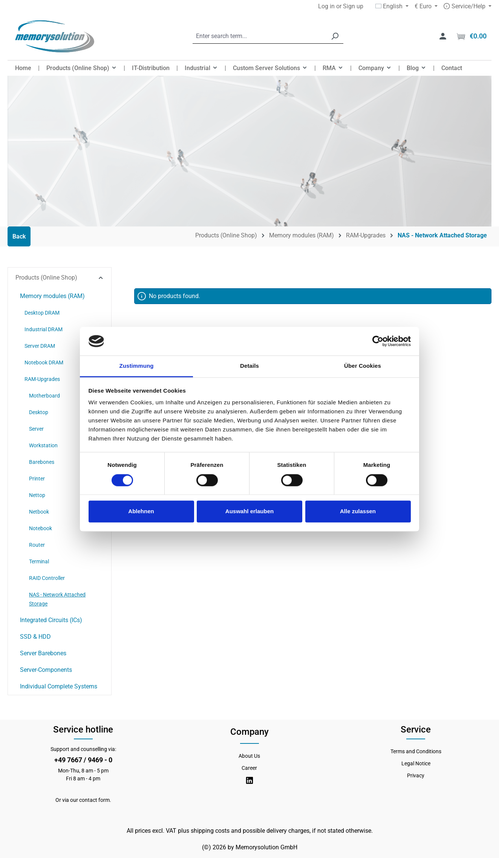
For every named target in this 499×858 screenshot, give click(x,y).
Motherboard (44, 396)
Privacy (415, 775)
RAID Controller (47, 578)
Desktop (38, 412)
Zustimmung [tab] (136, 366)
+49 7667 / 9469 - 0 (83, 760)
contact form (94, 800)
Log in (326, 6)
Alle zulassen (358, 511)
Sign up (353, 6)
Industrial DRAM (43, 329)
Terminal (39, 561)
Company (249, 731)
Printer (37, 479)
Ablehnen (141, 511)
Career (249, 768)
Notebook (40, 528)
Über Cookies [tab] (362, 366)
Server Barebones (43, 653)
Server (36, 429)
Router (37, 545)
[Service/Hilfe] (467, 6)
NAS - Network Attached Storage (57, 599)
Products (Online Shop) (59, 277)
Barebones (41, 462)
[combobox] (259, 36)
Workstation (43, 445)
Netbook (39, 512)
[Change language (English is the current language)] (392, 6)
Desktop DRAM (42, 313)
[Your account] (443, 36)
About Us (249, 756)
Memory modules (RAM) (52, 296)
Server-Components (46, 669)
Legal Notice (415, 763)
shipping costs (210, 830)
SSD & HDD (35, 636)
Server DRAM (39, 346)
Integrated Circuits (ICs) (51, 620)
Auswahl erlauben (249, 511)
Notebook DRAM (43, 362)
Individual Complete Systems (58, 686)
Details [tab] (249, 366)
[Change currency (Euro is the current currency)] (426, 6)
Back (19, 236)
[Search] (334, 36)
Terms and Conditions (415, 751)
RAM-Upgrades (42, 379)
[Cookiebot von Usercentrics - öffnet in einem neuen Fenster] (378, 341)
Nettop (37, 495)
